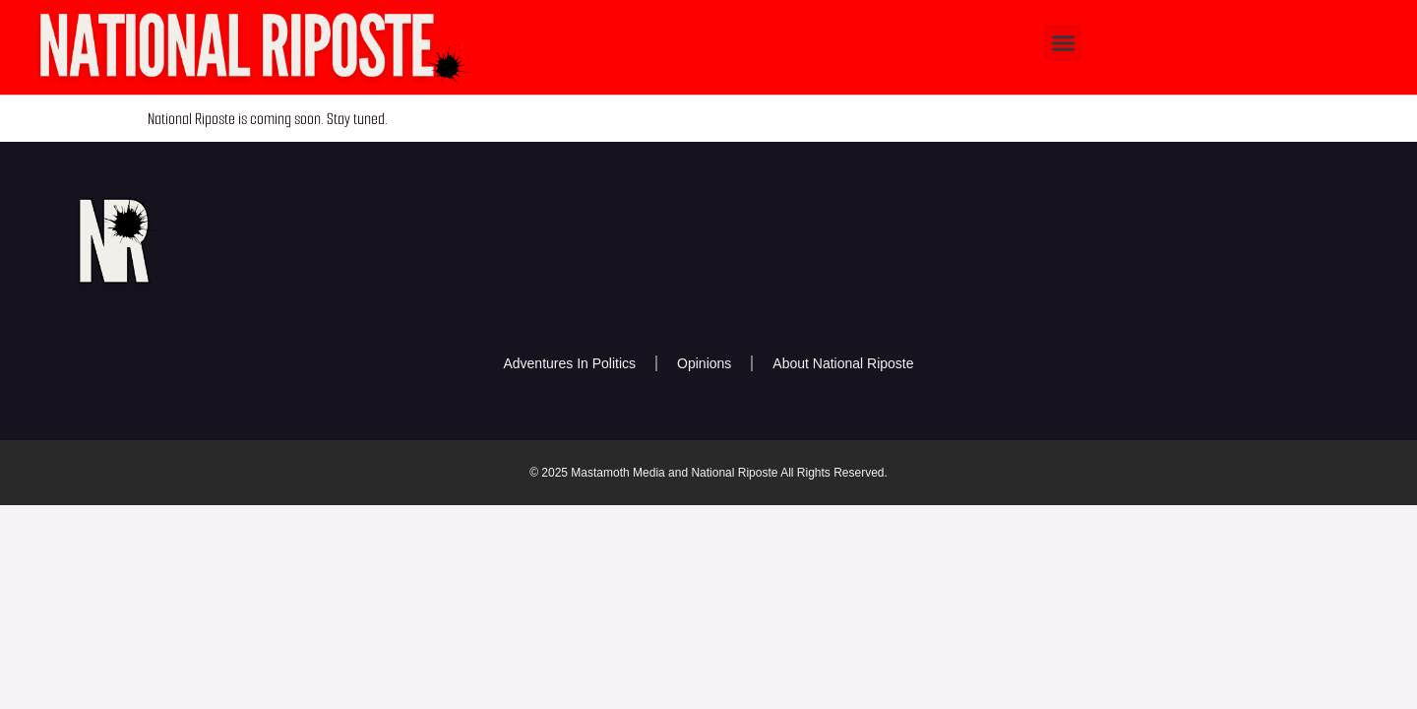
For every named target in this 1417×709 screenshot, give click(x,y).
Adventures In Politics (569, 363)
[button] (1062, 43)
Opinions (704, 363)
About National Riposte (842, 363)
